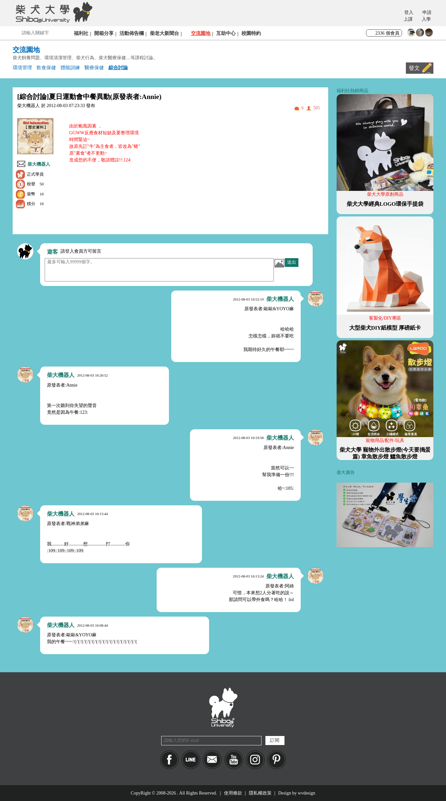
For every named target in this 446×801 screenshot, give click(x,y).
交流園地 (200, 33)
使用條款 (233, 793)
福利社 (81, 33)
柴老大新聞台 (164, 33)
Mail (212, 760)
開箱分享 (104, 33)
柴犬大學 (53, 12)
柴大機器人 (39, 164)
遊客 (52, 252)
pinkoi (276, 760)
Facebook (169, 760)
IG (255, 760)
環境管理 (22, 67)
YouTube (234, 760)
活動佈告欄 (131, 33)
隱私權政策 (260, 793)
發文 (414, 68)
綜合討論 (118, 67)
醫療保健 (94, 67)
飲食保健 (46, 67)
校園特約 (251, 33)
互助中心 (226, 33)
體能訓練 (70, 67)
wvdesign (306, 793)
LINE (191, 760)
